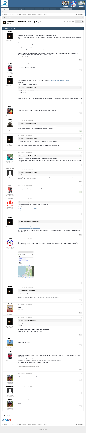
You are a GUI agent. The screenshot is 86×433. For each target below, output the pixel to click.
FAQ (47, 9)
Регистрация (80, 8)
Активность (39, 9)
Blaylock (10, 63)
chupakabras (10, 198)
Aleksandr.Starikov (10, 386)
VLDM (10, 238)
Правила (4, 11)
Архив (52, 9)
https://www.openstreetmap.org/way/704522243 (28, 211)
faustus (10, 119)
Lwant (10, 303)
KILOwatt (10, 373)
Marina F (10, 106)
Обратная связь (48, 428)
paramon (12, 25)
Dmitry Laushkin (10, 168)
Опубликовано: (25, 32)
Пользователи (29, 9)
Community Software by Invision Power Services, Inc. (43, 430)
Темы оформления (38, 428)
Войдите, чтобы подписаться (68, 21)
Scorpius (10, 338)
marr (10, 152)
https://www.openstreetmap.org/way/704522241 (28, 208)
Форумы (5, 9)
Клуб (21, 9)
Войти (74, 8)
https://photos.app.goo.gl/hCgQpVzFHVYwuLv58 (59, 80)
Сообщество (13, 9)
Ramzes (10, 185)
